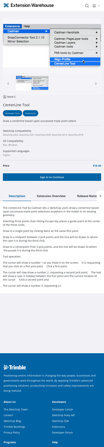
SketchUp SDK (60, 421)
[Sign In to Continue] (52, 177)
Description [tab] (17, 196)
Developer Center (62, 409)
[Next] (100, 196)
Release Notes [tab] (87, 196)
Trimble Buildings (14, 426)
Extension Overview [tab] (51, 196)
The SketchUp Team (16, 409)
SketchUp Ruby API (63, 415)
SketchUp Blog (12, 421)
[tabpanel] (52, 247)
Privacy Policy (12, 432)
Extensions (58, 426)
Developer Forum (62, 432)
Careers (8, 415)
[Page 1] (32, 83)
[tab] (32, 83)
